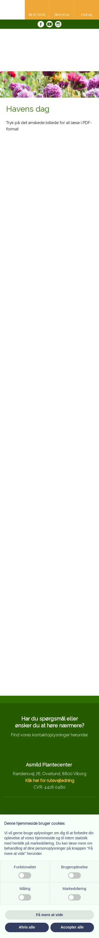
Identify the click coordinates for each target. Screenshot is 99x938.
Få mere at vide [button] (49, 915)
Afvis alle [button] (27, 927)
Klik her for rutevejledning (49, 780)
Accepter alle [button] (72, 927)
